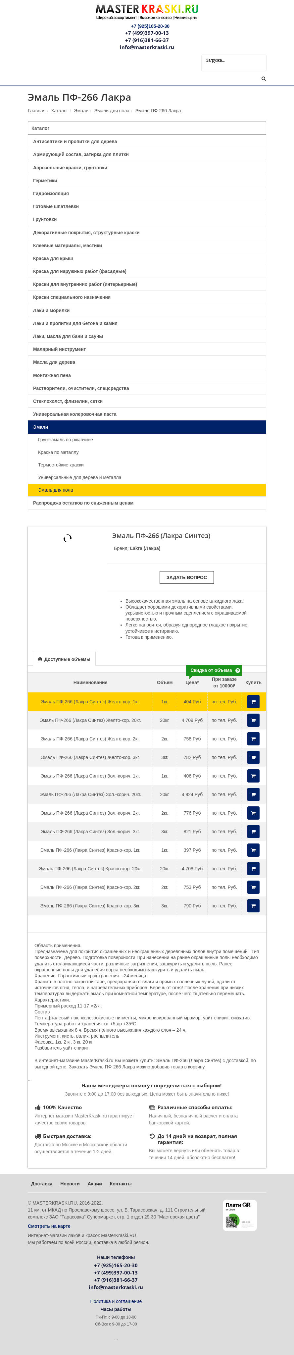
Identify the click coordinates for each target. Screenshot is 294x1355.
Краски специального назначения (72, 297)
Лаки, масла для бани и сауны (68, 336)
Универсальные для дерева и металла (80, 477)
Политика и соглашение (116, 1301)
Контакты (121, 1183)
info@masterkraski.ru (147, 47)
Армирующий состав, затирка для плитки (81, 154)
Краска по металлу (58, 452)
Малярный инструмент (59, 349)
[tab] (64, 658)
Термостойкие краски (61, 464)
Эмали (81, 110)
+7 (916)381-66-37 (147, 40)
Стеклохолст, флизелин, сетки (68, 401)
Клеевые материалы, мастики (67, 245)
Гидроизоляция (51, 193)
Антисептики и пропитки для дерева (75, 141)
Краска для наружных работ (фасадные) (79, 271)
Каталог (59, 110)
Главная (36, 110)
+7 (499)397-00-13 (147, 32)
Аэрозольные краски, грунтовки (70, 167)
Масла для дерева (54, 362)
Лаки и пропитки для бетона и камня (75, 323)
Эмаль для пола (55, 490)
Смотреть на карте (49, 1226)
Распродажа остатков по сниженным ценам (83, 503)
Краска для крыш (53, 258)
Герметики (45, 180)
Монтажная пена (52, 375)
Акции (95, 1183)
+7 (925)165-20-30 (116, 1265)
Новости (70, 1183)
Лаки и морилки (51, 310)
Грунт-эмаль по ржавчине (65, 439)
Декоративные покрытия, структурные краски (86, 232)
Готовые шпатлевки (56, 206)
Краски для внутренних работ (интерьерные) (85, 284)
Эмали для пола (111, 110)
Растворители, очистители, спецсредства (81, 388)
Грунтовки (45, 219)
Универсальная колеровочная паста (75, 414)
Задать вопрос (187, 577)
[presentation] (64, 659)
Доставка (41, 1183)
